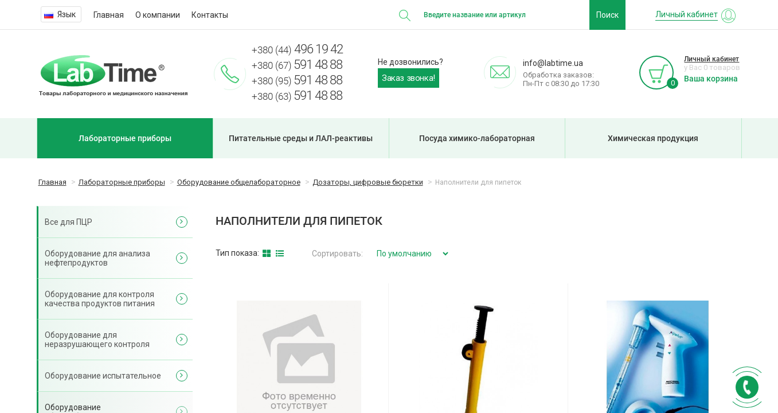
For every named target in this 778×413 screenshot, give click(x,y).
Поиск (607, 15)
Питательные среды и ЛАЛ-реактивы (301, 138)
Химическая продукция (653, 138)
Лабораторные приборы (125, 138)
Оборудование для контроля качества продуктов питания (100, 299)
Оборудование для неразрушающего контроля (97, 339)
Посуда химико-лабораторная (477, 138)
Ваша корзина (711, 78)
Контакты (209, 15)
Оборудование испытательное (103, 375)
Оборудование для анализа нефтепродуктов (97, 258)
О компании (157, 15)
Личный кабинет (711, 59)
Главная (108, 15)
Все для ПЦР (68, 222)
